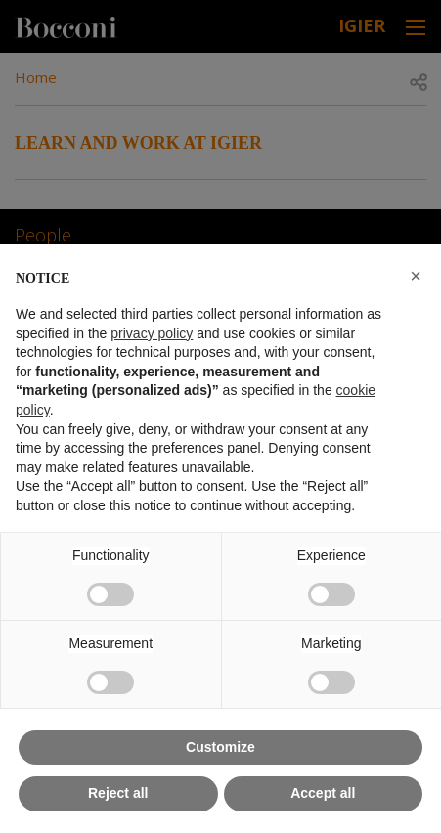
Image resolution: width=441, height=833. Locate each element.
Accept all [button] (322, 793)
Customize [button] (220, 747)
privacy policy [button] (151, 333)
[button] (415, 275)
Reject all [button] (118, 793)
